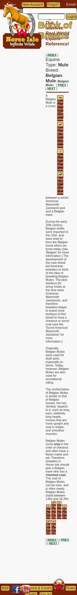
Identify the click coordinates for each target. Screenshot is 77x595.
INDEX (52, 55)
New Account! (32, 4)
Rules (70, 588)
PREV (62, 85)
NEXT (51, 88)
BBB (5, 588)
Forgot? (53, 4)
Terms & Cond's (40, 588)
